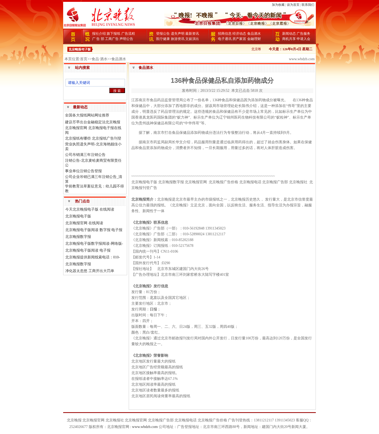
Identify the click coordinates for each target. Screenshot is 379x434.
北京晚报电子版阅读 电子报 (88, 250)
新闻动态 (289, 33)
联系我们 (308, 5)
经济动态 (239, 33)
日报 (153, 309)
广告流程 (128, 33)
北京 (153, 298)
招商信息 (225, 33)
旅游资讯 (177, 39)
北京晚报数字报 (78, 237)
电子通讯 (225, 39)
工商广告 (112, 39)
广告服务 (303, 33)
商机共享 (289, 39)
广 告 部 (98, 39)
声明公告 (126, 39)
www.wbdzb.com (145, 427)
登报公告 (163, 33)
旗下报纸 (113, 33)
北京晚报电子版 (78, 216)
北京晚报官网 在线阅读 (84, 223)
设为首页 (293, 5)
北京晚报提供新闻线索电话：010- (92, 257)
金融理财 (254, 39)
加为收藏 (278, 5)
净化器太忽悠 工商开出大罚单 (89, 271)
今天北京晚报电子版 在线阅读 (89, 209)
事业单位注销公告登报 (83, 171)
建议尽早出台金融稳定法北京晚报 (92, 122)
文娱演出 (192, 39)
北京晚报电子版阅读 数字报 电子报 (93, 230)
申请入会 (303, 39)
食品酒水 (254, 33)
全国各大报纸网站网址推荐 (87, 115)
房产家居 (239, 39)
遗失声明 (177, 33)
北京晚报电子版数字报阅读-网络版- (94, 244)
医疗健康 (163, 39)
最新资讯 (192, 33)
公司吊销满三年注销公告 (85, 155)
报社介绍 (99, 33)
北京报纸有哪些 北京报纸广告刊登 (93, 138)
